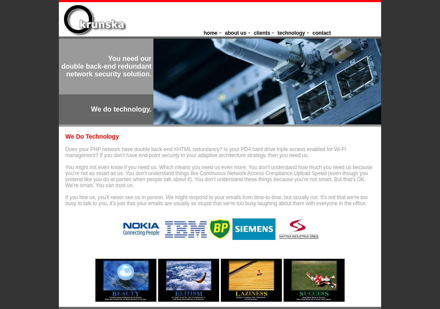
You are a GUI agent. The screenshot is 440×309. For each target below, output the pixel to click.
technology (291, 33)
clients (262, 33)
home (210, 33)
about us (235, 33)
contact (321, 33)
